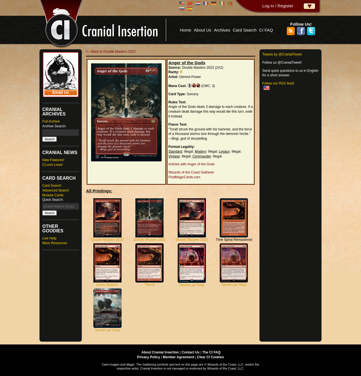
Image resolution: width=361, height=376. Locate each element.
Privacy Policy (148, 357)
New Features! (53, 160)
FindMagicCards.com (184, 177)
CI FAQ (266, 30)
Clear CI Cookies (210, 357)
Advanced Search (55, 190)
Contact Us (190, 352)
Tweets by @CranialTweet (282, 54)
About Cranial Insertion (160, 352)
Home (185, 30)
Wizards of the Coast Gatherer (191, 172)
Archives (222, 30)
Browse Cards (52, 195)
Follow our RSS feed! (278, 83)
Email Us (60, 92)
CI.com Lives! (52, 165)
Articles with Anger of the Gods (191, 164)
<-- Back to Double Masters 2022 (111, 52)
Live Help (49, 238)
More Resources (54, 243)
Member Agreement (178, 357)
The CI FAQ (211, 352)
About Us (202, 30)
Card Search (244, 30)
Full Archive (51, 121)
